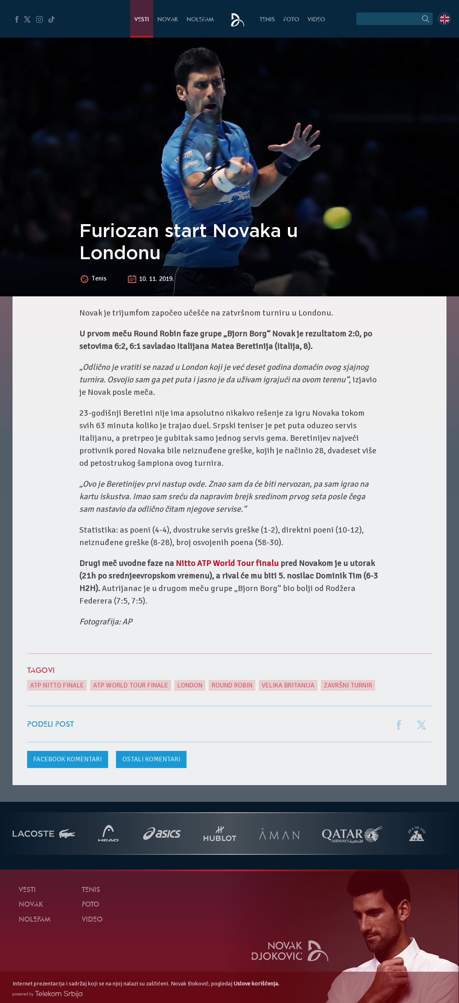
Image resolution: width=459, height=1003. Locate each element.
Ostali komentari (151, 759)
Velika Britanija (288, 685)
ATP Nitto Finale (57, 685)
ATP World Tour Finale (130, 685)
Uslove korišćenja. (256, 983)
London (189, 685)
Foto (291, 20)
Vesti (141, 20)
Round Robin (232, 685)
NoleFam (200, 20)
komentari (67, 759)
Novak (167, 20)
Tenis (267, 20)
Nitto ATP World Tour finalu (227, 563)
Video (316, 20)
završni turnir (348, 685)
